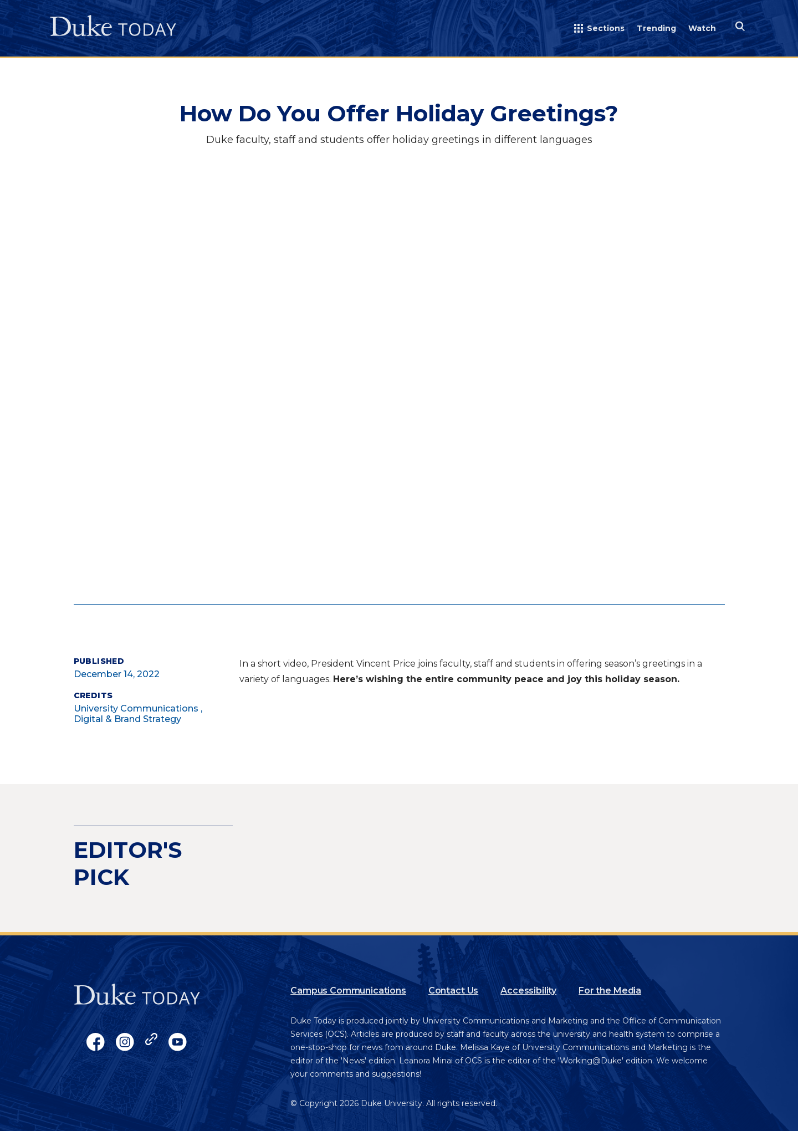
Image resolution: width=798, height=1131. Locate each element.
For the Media (610, 990)
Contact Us (453, 990)
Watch (702, 28)
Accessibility (528, 990)
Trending (656, 28)
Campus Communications (348, 990)
